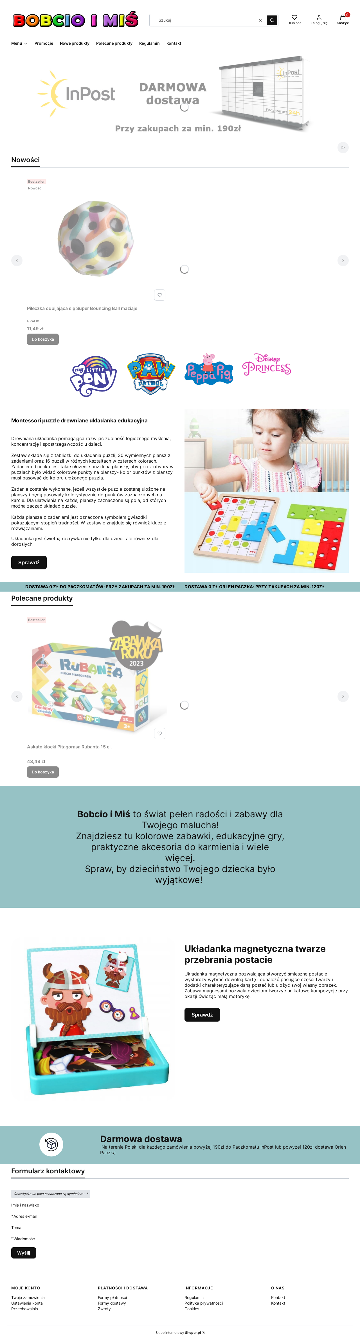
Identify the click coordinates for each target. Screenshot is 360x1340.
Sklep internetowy (178, 1332)
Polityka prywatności (203, 1303)
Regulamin (194, 1297)
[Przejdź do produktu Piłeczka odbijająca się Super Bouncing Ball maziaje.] (97, 239)
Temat (17, 1227)
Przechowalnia (24, 1308)
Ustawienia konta (27, 1303)
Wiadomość (24, 1238)
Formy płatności (112, 1297)
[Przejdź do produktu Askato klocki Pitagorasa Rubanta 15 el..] (97, 678)
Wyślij (23, 1253)
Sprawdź (29, 562)
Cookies (191, 1308)
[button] (272, 20)
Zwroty (104, 1308)
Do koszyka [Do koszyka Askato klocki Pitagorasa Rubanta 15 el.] (43, 771)
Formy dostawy (112, 1303)
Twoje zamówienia (28, 1297)
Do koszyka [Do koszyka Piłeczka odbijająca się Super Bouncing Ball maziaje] (43, 339)
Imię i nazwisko (25, 1205)
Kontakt (278, 1297)
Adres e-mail (25, 1216)
